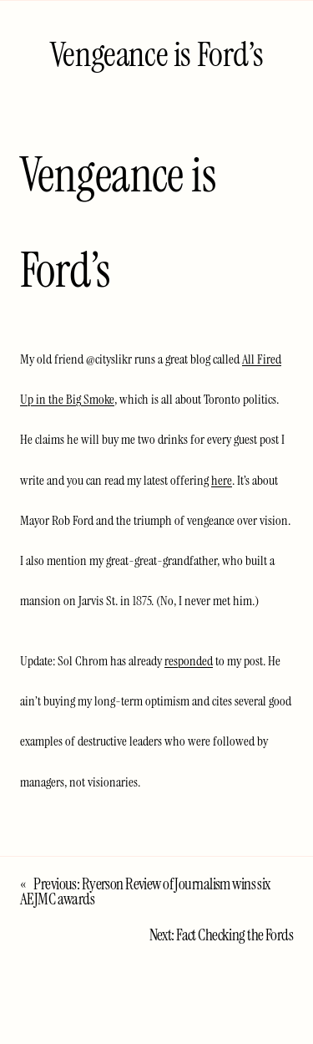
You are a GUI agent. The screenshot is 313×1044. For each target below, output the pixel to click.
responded (188, 661)
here (221, 480)
